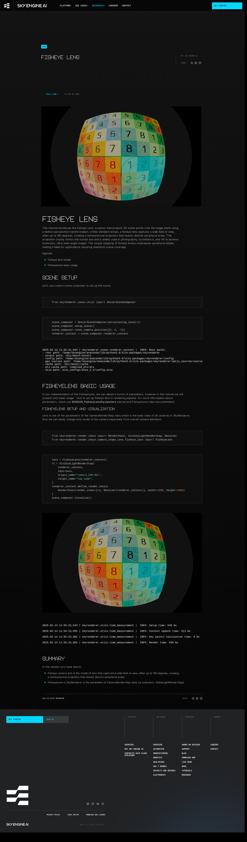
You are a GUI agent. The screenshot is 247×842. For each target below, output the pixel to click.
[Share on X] (196, 63)
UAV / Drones (160, 776)
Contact (126, 5)
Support (186, 758)
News (184, 776)
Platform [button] (65, 5)
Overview (129, 754)
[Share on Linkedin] (200, 63)
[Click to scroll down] (121, 94)
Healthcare (158, 771)
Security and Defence (164, 780)
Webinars (186, 784)
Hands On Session (191, 754)
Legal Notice (73, 824)
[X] (87, 813)
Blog (184, 763)
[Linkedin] (92, 813)
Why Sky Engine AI (134, 758)
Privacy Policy (53, 824)
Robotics (157, 767)
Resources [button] (98, 5)
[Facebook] (102, 813)
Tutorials (187, 780)
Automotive (158, 758)
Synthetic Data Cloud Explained (136, 764)
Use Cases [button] (81, 5)
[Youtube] (97, 813)
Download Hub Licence (95, 824)
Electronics (159, 784)
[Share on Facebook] (192, 63)
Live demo (187, 771)
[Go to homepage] (23, 5)
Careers (113, 5)
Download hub (188, 767)
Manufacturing (160, 763)
